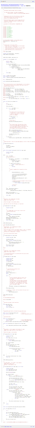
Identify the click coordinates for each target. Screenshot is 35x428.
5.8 (20, 4)
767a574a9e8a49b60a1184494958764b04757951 (10, 5)
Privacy (8, 426)
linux (22, 4)
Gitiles (5, 426)
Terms (11, 426)
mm (24, 5)
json (33, 426)
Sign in (33, 1)
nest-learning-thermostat (14, 4)
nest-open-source (4, 4)
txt (31, 426)
